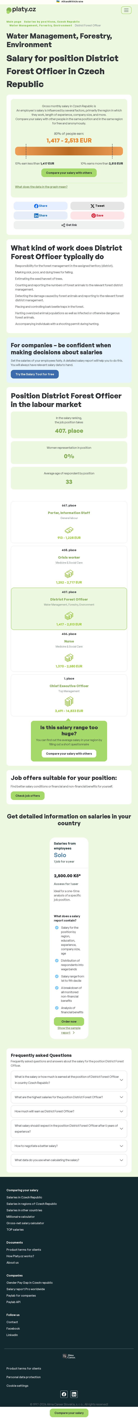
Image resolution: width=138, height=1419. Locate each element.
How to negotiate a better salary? (36, 1146)
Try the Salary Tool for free (34, 374)
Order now (69, 1021)
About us (12, 1262)
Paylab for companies (21, 1295)
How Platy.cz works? (20, 1256)
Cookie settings (17, 1385)
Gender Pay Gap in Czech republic (29, 1282)
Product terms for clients (23, 1249)
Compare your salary (69, 1413)
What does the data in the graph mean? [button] (41, 187)
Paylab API (13, 1302)
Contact (12, 1322)
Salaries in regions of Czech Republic (31, 1204)
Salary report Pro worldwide (25, 1289)
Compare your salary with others (69, 173)
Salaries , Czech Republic (52, 21)
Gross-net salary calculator (25, 1223)
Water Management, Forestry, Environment (40, 25)
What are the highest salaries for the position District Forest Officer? (59, 1097)
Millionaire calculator (20, 1216)
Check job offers (27, 795)
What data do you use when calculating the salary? (47, 1160)
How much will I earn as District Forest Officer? (44, 1111)
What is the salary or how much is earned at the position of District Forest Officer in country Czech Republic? (67, 1080)
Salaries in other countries (24, 1210)
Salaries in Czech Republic (24, 1197)
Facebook (13, 1328)
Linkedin (12, 1335)
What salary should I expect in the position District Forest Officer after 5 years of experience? (66, 1129)
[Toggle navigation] (126, 10)
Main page (13, 21)
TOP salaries (15, 1229)
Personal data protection (23, 1377)
